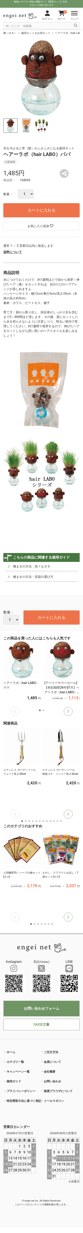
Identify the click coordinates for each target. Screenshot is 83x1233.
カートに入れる (42, 210)
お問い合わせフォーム (41, 1008)
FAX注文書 (41, 1025)
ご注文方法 (51, 1052)
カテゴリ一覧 (15, 1062)
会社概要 (49, 1071)
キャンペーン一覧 (18, 1071)
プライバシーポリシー (21, 1091)
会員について (52, 1062)
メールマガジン (54, 1100)
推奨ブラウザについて (58, 1091)
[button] (68, 711)
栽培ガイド (14, 1081)
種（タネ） (10, 33)
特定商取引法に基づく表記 (24, 1100)
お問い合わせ (52, 1081)
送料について (12, 252)
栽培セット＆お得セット (35, 33)
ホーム (11, 1052)
